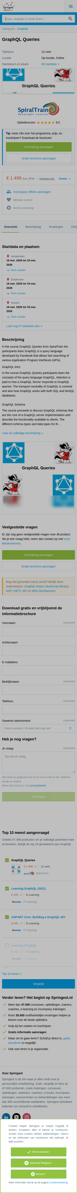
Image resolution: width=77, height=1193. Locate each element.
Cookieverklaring (58, 1182)
